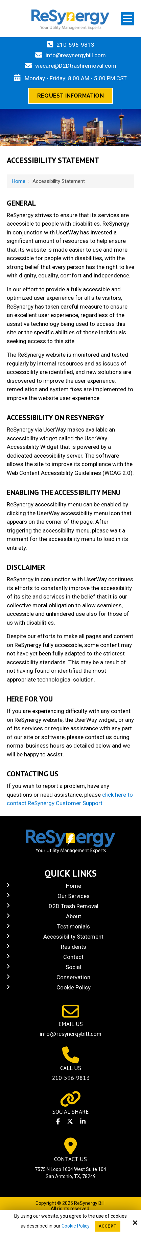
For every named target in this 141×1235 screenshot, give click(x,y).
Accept (107, 1226)
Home (18, 181)
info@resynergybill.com (76, 55)
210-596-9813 (75, 44)
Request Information (70, 95)
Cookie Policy (76, 1226)
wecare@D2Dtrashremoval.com (75, 65)
